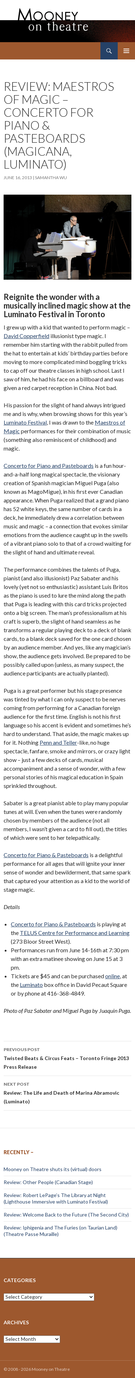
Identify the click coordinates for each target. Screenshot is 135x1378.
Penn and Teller (58, 742)
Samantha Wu (51, 177)
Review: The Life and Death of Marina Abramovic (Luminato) (67, 1092)
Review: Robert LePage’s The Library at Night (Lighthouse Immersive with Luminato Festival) (56, 1198)
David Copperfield (26, 335)
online (112, 975)
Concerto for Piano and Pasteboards (49, 465)
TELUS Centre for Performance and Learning (75, 932)
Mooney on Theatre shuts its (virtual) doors (53, 1169)
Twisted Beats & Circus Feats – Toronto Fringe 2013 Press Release (67, 1057)
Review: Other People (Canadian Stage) (48, 1182)
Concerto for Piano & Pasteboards (46, 854)
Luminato (31, 984)
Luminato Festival (25, 422)
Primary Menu (126, 50)
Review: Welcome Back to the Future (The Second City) (66, 1214)
